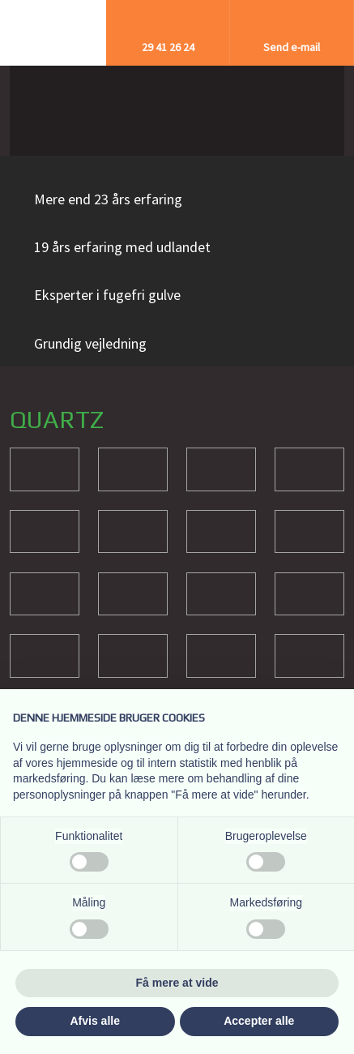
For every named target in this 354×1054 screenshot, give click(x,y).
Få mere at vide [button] (177, 982)
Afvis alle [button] (95, 1020)
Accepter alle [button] (259, 1020)
